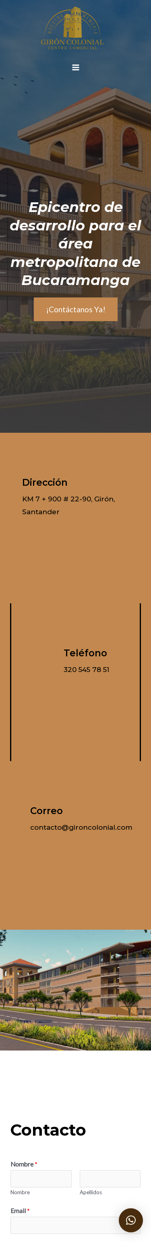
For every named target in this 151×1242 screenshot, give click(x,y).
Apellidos (91, 1192)
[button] (131, 1220)
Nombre (23, 1164)
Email (20, 1210)
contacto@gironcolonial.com (81, 827)
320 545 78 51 (86, 670)
